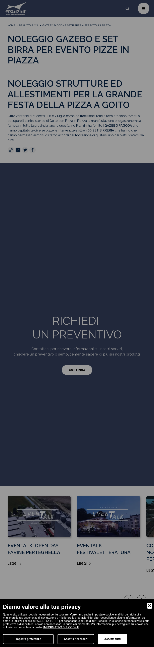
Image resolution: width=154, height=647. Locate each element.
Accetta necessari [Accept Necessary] (76, 639)
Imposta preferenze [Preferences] (28, 639)
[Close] (149, 606)
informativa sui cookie (61, 627)
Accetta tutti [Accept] (112, 639)
